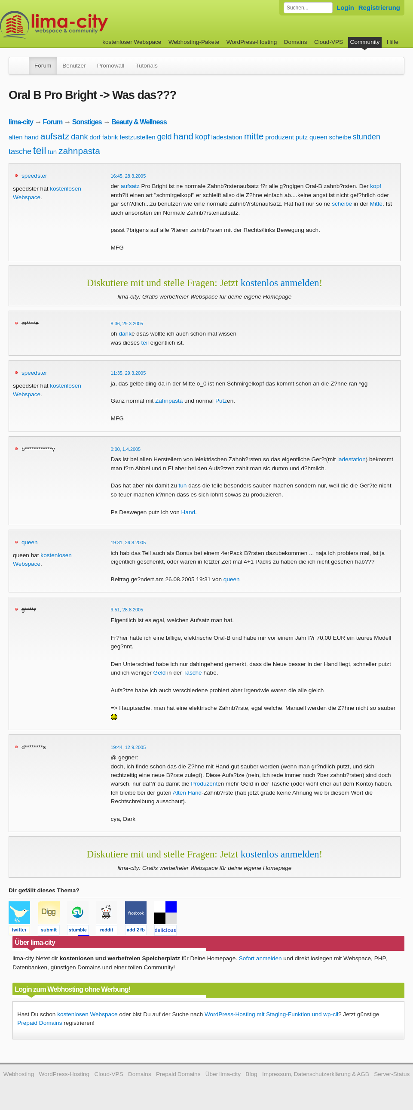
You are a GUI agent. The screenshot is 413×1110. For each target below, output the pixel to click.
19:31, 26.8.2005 (128, 542)
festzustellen (137, 137)
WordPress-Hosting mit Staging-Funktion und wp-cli (271, 1014)
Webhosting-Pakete (193, 42)
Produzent (204, 783)
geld (164, 137)
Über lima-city (223, 1074)
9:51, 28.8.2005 (127, 609)
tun (52, 151)
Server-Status (392, 1074)
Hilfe (392, 42)
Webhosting (18, 1074)
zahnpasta (79, 151)
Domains (295, 42)
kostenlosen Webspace (87, 1014)
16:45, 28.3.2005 (128, 176)
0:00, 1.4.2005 (126, 449)
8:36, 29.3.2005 (127, 323)
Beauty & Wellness (139, 122)
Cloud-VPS (328, 42)
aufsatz (55, 136)
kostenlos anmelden (280, 282)
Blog (251, 1074)
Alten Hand (187, 792)
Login (345, 7)
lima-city (21, 122)
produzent (279, 137)
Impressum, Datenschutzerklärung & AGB (315, 1074)
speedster (34, 176)
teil (39, 150)
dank (79, 137)
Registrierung (379, 7)
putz (302, 137)
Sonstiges (87, 122)
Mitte (376, 203)
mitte (254, 136)
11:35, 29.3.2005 (128, 373)
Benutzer (74, 65)
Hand (188, 512)
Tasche (193, 672)
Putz (221, 401)
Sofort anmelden (260, 958)
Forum (42, 65)
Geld (159, 672)
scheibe (340, 137)
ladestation (227, 137)
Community (365, 42)
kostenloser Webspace (131, 42)
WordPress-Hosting (251, 42)
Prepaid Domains (39, 1023)
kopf (202, 137)
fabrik (110, 137)
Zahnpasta (169, 401)
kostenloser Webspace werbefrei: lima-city (86, 25)
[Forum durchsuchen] (308, 7)
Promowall (110, 65)
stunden (366, 137)
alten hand (24, 137)
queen (318, 137)
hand (183, 136)
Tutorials (146, 65)
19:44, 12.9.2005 (128, 747)
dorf (95, 137)
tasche (20, 151)
